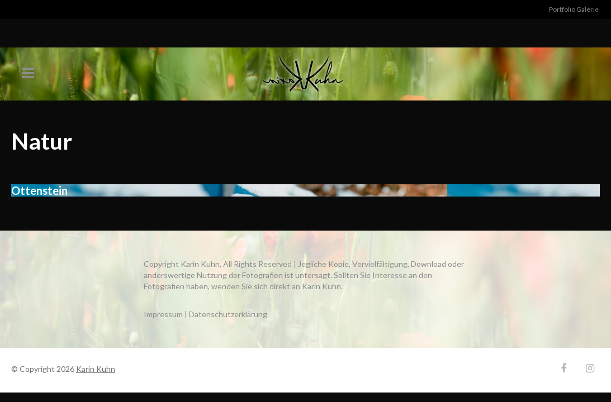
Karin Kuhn (95, 369)
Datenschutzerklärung (228, 314)
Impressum (163, 314)
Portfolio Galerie (574, 9)
